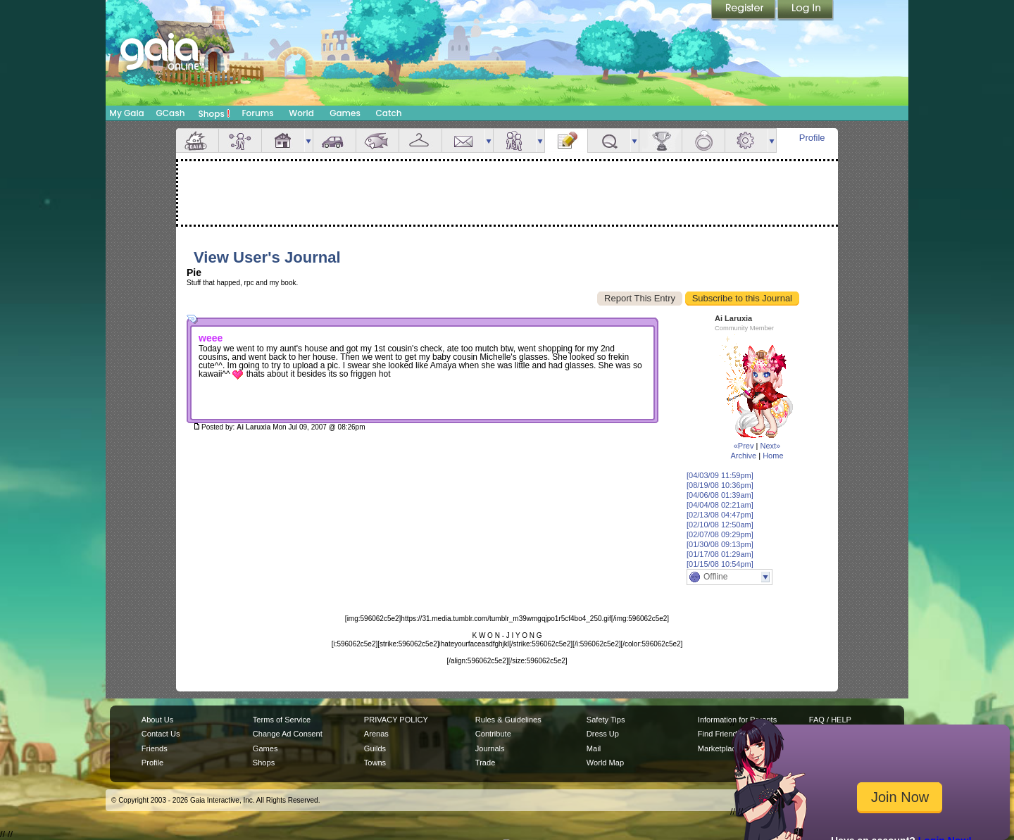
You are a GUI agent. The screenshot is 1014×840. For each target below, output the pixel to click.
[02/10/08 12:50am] (720, 524)
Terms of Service (282, 719)
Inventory (420, 140)
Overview (197, 140)
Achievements (660, 140)
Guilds (375, 748)
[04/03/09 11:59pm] (720, 475)
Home (773, 455)
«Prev (744, 445)
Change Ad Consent (288, 733)
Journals (490, 748)
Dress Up (603, 733)
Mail (463, 140)
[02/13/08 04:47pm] (720, 514)
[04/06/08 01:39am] (720, 495)
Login (805, 10)
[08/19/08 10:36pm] (720, 485)
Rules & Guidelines (508, 719)
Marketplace (719, 748)
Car (334, 140)
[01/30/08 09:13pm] (720, 544)
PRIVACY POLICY (396, 719)
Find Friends (719, 733)
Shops (214, 113)
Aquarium (377, 140)
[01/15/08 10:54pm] (720, 564)
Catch (389, 113)
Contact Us (161, 733)
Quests (609, 140)
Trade (485, 762)
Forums (257, 113)
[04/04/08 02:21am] (720, 505)
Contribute (493, 733)
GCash (170, 113)
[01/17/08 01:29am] (720, 554)
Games (345, 113)
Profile (812, 137)
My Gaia (126, 113)
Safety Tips (606, 719)
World (301, 113)
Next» (770, 445)
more (308, 140)
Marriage (703, 140)
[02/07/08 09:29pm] (720, 534)
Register (744, 10)
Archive (743, 455)
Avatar (240, 140)
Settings (746, 140)
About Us (157, 719)
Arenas (376, 733)
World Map (605, 762)
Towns (375, 762)
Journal (566, 140)
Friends (515, 140)
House (283, 140)
